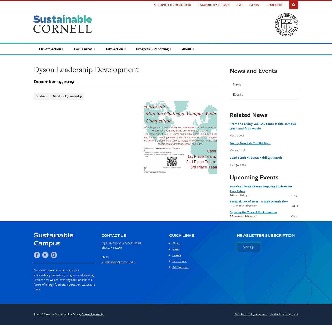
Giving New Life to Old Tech (250, 142)
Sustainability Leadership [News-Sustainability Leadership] (67, 96)
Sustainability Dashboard (172, 5)
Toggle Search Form (293, 4)
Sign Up (248, 246)
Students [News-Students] (41, 96)
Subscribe (275, 5)
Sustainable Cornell (62, 23)
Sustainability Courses (213, 5)
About (176, 243)
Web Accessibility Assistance (250, 314)
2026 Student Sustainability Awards (256, 157)
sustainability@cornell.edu (118, 262)
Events (254, 5)
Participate (179, 261)
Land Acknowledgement (284, 314)
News (239, 5)
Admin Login (180, 266)
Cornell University (93, 314)
